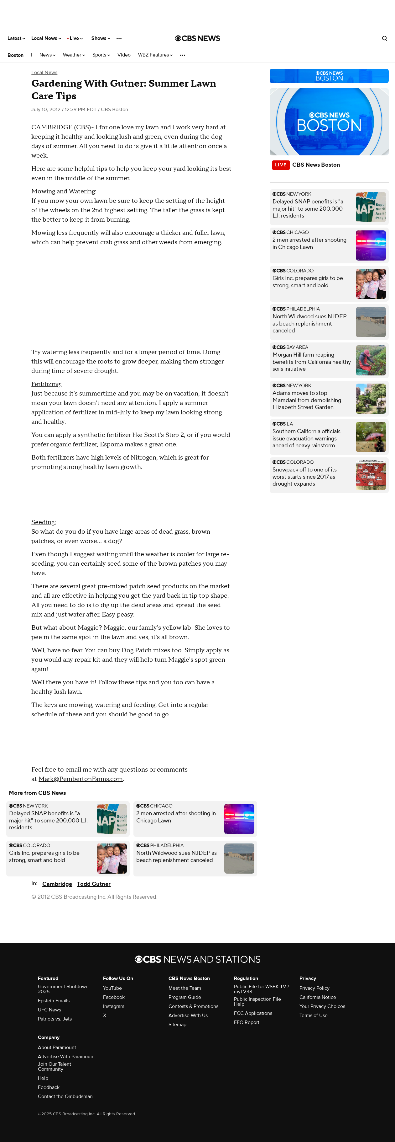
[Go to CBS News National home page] (197, 38)
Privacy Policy (314, 988)
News (47, 55)
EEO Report (246, 1022)
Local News (46, 38)
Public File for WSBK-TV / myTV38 (261, 989)
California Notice (317, 997)
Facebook (114, 997)
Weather (74, 55)
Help (43, 1078)
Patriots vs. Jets (55, 1018)
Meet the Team (185, 988)
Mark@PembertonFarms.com (81, 779)
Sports (101, 55)
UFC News (49, 1009)
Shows (100, 38)
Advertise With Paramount (66, 1056)
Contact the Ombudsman (65, 1096)
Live (76, 38)
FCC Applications (253, 1013)
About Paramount (57, 1047)
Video (124, 55)
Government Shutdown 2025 (63, 989)
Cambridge (57, 884)
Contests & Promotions (193, 1006)
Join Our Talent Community (54, 1067)
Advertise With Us (188, 1015)
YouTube (112, 988)
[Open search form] (384, 38)
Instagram (113, 1006)
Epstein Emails (54, 1000)
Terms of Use (313, 1015)
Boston (15, 55)
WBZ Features (155, 55)
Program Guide (185, 997)
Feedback (49, 1087)
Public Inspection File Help (257, 1002)
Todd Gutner (94, 884)
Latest (16, 38)
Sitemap (177, 1024)
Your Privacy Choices (322, 1006)
